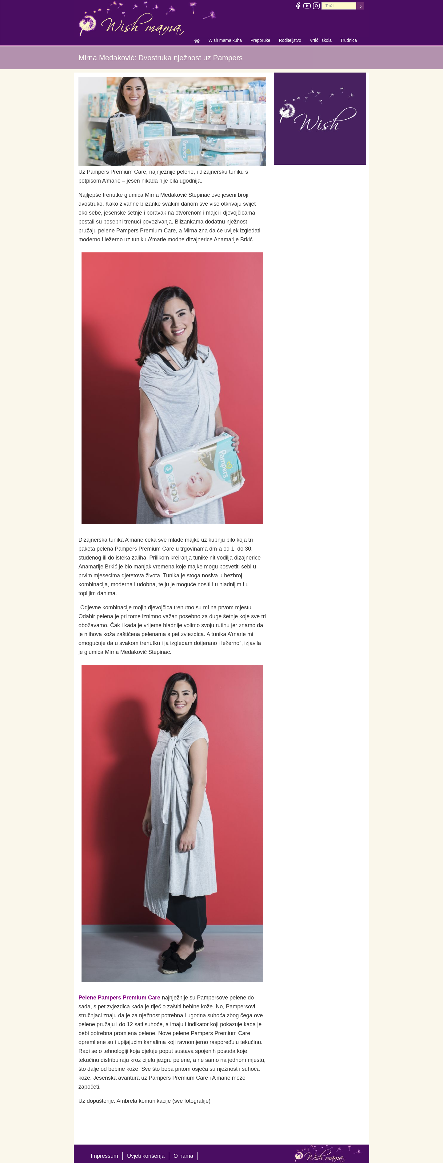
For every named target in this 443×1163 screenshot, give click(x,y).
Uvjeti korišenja (146, 1156)
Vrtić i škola (321, 41)
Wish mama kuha (225, 41)
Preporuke (260, 41)
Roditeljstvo (290, 41)
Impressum (104, 1156)
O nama (183, 1156)
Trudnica (348, 40)
